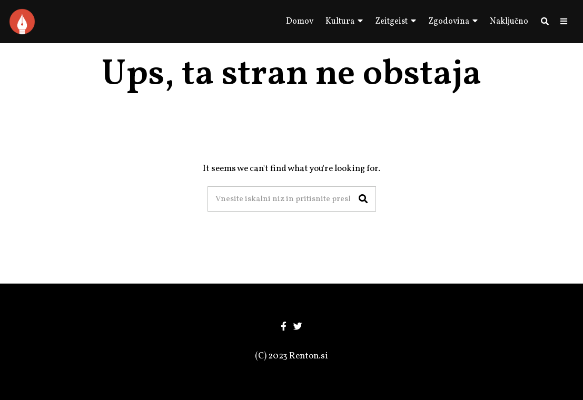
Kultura (339, 21)
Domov (299, 21)
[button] (363, 199)
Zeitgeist (391, 21)
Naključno (509, 21)
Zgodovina (448, 21)
